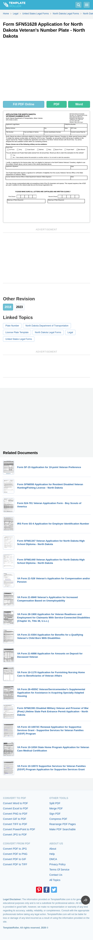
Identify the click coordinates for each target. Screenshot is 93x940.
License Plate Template (17, 332)
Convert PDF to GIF (14, 859)
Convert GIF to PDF (14, 818)
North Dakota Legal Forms (48, 332)
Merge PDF (56, 808)
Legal (70, 332)
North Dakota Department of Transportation (46, 325)
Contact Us (55, 874)
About (52, 848)
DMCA (53, 859)
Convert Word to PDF (15, 803)
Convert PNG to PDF (15, 813)
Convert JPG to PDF (15, 834)
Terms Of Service (59, 869)
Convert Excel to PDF (15, 808)
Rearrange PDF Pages (62, 824)
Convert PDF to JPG (15, 848)
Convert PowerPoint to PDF (19, 829)
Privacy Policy (57, 864)
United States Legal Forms (18, 339)
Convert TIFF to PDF (15, 824)
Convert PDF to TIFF (15, 864)
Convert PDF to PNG (15, 853)
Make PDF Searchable (62, 829)
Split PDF (54, 803)
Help (52, 853)
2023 (19, 307)
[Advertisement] (46, 71)
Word (79, 104)
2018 (8, 307)
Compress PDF (58, 818)
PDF (57, 104)
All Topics (54, 880)
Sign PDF (55, 813)
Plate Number (12, 325)
